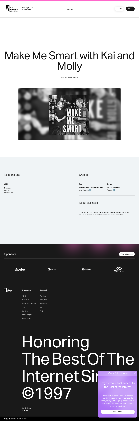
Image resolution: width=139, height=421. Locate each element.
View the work (84, 190)
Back (119, 9)
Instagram (43, 300)
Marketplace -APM (69, 77)
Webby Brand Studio (29, 303)
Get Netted (25, 311)
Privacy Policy (26, 318)
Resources (25, 300)
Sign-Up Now (117, 412)
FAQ (23, 307)
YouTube (43, 307)
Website (109, 190)
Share (130, 8)
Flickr (42, 311)
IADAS (24, 296)
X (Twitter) (43, 303)
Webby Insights (27, 315)
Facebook (43, 296)
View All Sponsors (126, 254)
